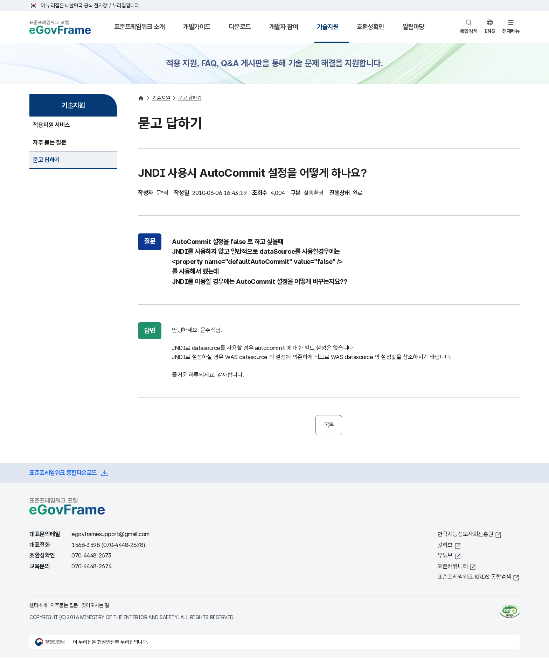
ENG (490, 31)
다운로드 (240, 26)
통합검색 (469, 31)
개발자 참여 (283, 26)
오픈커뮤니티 (452, 568)
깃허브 (445, 547)
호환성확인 (370, 26)
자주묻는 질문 (64, 607)
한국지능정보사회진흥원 (465, 536)
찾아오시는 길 (95, 607)
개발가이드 (196, 26)
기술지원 (327, 26)
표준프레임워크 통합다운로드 (63, 475)
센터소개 (38, 607)
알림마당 (413, 26)
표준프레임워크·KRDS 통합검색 (474, 579)
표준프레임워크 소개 (139, 26)
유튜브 (445, 558)
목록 (329, 426)
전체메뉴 (511, 31)
